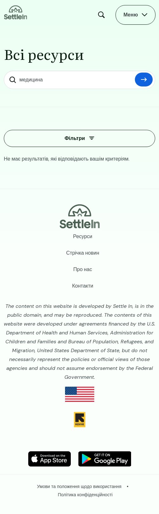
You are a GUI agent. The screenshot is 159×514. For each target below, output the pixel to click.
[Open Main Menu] (136, 15)
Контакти (82, 285)
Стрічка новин (82, 253)
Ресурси (82, 236)
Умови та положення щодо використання (79, 486)
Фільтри (74, 138)
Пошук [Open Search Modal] (103, 14)
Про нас (82, 269)
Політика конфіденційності (85, 495)
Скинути (144, 79)
